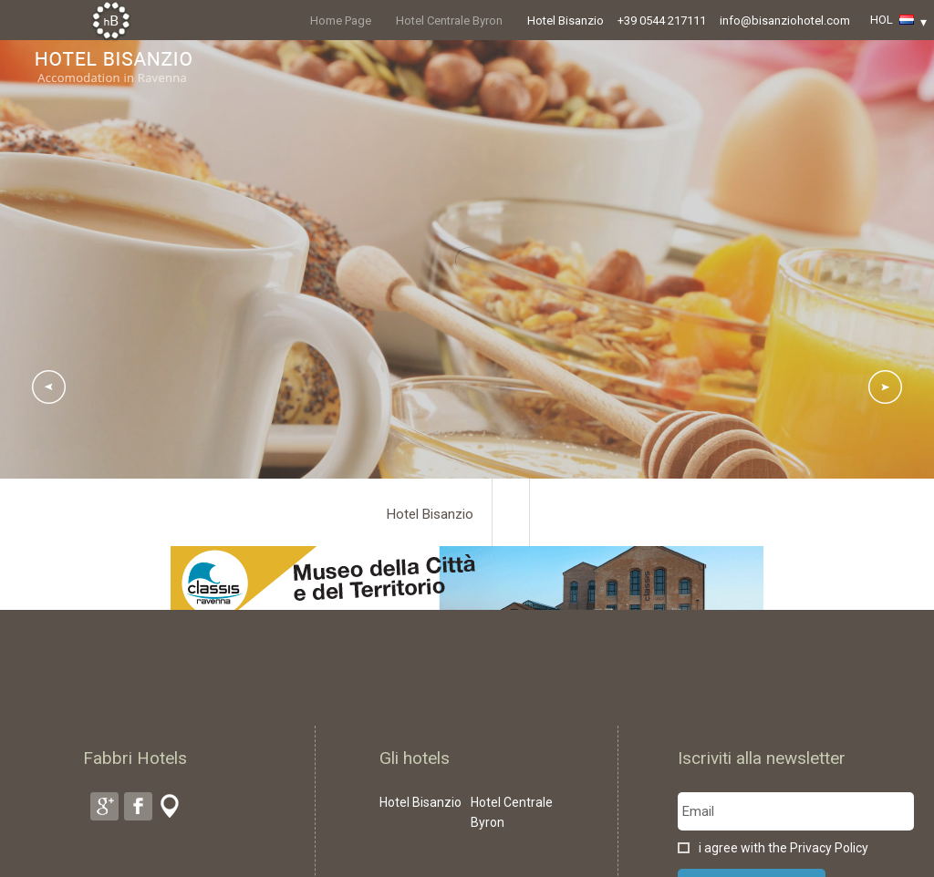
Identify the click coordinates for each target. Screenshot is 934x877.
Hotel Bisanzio (565, 20)
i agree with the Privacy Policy (783, 848)
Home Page (340, 20)
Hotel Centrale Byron (449, 20)
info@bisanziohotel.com (785, 20)
